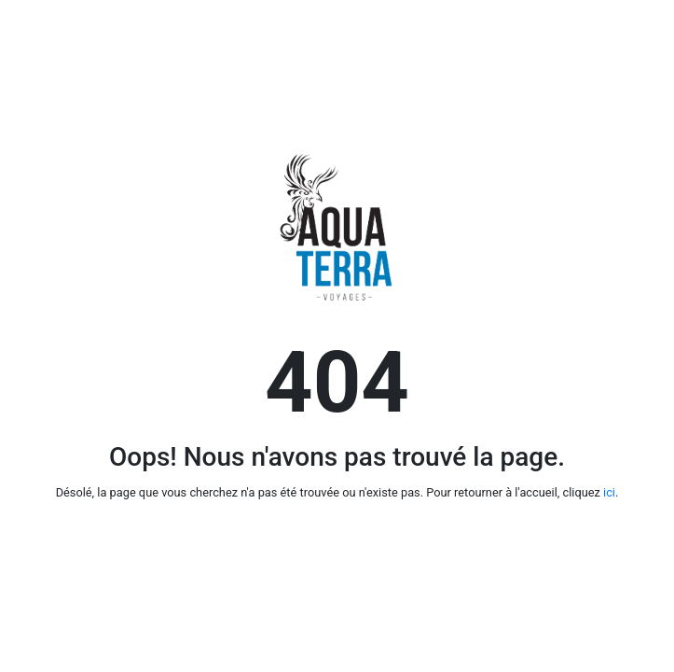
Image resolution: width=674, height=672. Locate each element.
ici (609, 492)
